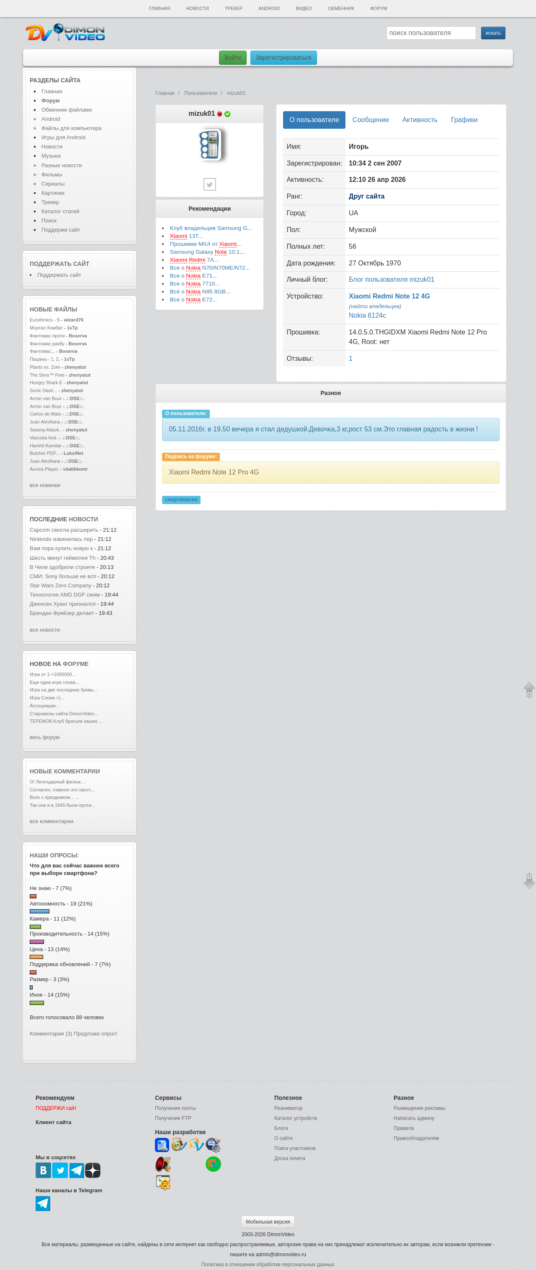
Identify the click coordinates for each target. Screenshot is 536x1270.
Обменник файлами (66, 110)
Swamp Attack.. (46, 429)
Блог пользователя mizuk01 (391, 279)
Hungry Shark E (46, 382)
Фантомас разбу (47, 343)
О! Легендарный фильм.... (58, 781)
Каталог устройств (295, 1118)
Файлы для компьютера (71, 128)
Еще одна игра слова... (54, 682)
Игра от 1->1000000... (53, 674)
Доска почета (289, 1158)
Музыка (51, 156)
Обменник (341, 8)
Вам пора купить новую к (61, 548)
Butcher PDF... (44, 453)
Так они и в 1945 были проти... (62, 805)
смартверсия (181, 499)
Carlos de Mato (45, 413)
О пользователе (314, 119)
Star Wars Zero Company (61, 585)
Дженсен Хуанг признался (62, 604)
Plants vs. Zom (45, 367)
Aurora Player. (44, 469)
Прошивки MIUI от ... (206, 244)
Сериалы (52, 184)
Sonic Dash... (43, 390)
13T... (186, 236)
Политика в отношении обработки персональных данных (267, 1264)
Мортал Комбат (47, 327)
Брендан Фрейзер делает (62, 613)
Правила (404, 1128)
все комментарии (51, 821)
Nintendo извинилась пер (61, 539)
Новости (197, 8)
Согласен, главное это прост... (62, 789)
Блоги (281, 1128)
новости (83, 519)
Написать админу (414, 1118)
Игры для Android (63, 137)
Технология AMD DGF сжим (65, 595)
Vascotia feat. (43, 437)
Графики (464, 119)
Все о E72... (193, 299)
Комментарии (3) (51, 1033)
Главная (159, 8)
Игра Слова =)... (47, 697)
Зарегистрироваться (283, 57)
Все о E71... (193, 276)
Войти (232, 57)
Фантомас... (42, 351)
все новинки (45, 485)
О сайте (283, 1138)
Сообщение (371, 119)
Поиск (49, 220)
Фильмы (51, 174)
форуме (76, 664)
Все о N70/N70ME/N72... (210, 268)
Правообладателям (416, 1138)
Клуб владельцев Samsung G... (211, 228)
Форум (378, 8)
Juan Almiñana (46, 421)
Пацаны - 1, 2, (45, 359)
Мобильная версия (268, 1222)
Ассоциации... (44, 705)
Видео (304, 8)
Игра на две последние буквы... (63, 689)
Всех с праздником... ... (54, 797)
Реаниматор (288, 1108)
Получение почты (175, 1108)
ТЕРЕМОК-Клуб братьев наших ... (66, 721)
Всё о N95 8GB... (200, 291)
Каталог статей (60, 211)
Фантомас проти (47, 335)
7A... (194, 260)
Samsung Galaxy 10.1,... (208, 252)
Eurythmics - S (45, 319)
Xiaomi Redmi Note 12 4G (389, 296)
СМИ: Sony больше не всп (63, 576)
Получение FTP (173, 1118)
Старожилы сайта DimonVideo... (64, 713)
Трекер (233, 8)
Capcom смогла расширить (64, 530)
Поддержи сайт (60, 230)
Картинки (52, 193)
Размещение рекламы (420, 1108)
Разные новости (61, 165)
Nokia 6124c (367, 315)
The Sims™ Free (47, 374)
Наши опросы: (54, 855)
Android (269, 8)
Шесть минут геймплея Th (62, 558)
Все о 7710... (195, 284)
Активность (420, 119)
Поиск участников (295, 1148)
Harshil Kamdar (46, 445)
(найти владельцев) (375, 306)
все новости (45, 630)
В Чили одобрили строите (62, 567)
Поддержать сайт (59, 263)
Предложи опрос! (95, 1033)
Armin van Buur (46, 398)
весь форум (44, 737)
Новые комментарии (65, 771)
